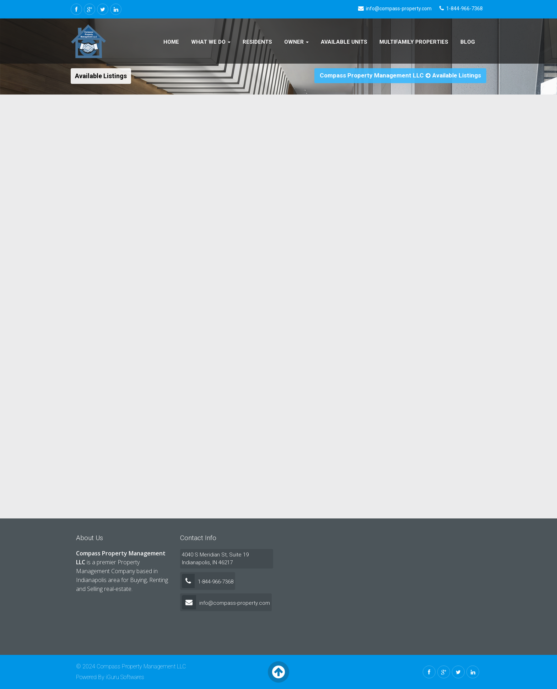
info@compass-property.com (226, 603)
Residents (257, 42)
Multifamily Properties (413, 42)
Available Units (344, 42)
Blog (467, 42)
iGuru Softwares (125, 677)
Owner (296, 42)
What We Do (211, 42)
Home (171, 42)
